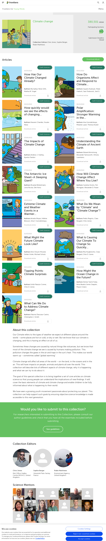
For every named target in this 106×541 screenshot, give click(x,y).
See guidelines (53, 429)
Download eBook (93, 59)
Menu (101, 9)
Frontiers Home (39, 532)
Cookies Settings (84, 537)
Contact (57, 532)
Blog (49, 532)
